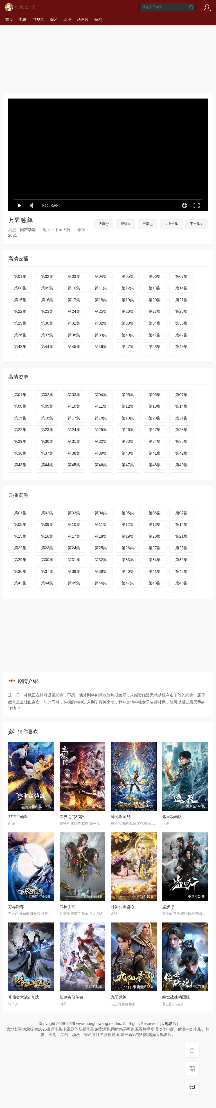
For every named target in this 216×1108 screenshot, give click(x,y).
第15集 (20, 300)
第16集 (47, 300)
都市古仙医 (18, 816)
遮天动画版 (172, 816)
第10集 (74, 288)
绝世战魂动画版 (176, 997)
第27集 (154, 311)
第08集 (20, 288)
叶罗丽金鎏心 (122, 906)
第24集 (74, 311)
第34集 (154, 323)
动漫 (67, 19)
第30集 (47, 323)
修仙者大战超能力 (24, 997)
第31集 (74, 323)
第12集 (128, 288)
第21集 (181, 300)
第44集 (47, 346)
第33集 (128, 323)
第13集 (154, 288)
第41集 (154, 335)
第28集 (181, 311)
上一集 (171, 224)
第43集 (20, 346)
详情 (14, 708)
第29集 (20, 323)
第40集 (128, 335)
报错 (126, 224)
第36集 (20, 335)
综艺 (54, 19)
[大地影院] (169, 1023)
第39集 (101, 335)
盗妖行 (168, 906)
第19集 (128, 300)
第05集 (128, 276)
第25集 (101, 311)
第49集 (181, 346)
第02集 (47, 276)
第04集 (101, 276)
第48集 (154, 346)
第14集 (181, 288)
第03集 (74, 276)
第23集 (47, 311)
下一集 (196, 224)
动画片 (83, 19)
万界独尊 (16, 906)
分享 (148, 224)
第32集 (101, 323)
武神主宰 (67, 906)
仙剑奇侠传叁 (71, 997)
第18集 (101, 300)
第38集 (74, 335)
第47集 (128, 346)
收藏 (104, 224)
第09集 (47, 288)
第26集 (128, 311)
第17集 (74, 300)
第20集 (154, 300)
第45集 (74, 346)
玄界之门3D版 (72, 816)
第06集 (154, 276)
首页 (9, 19)
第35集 (181, 323)
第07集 (181, 276)
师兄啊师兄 (120, 816)
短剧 (98, 19)
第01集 (20, 276)
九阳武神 (119, 997)
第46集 (101, 346)
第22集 (20, 311)
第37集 (47, 335)
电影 (23, 19)
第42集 (181, 335)
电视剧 (38, 19)
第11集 (101, 288)
